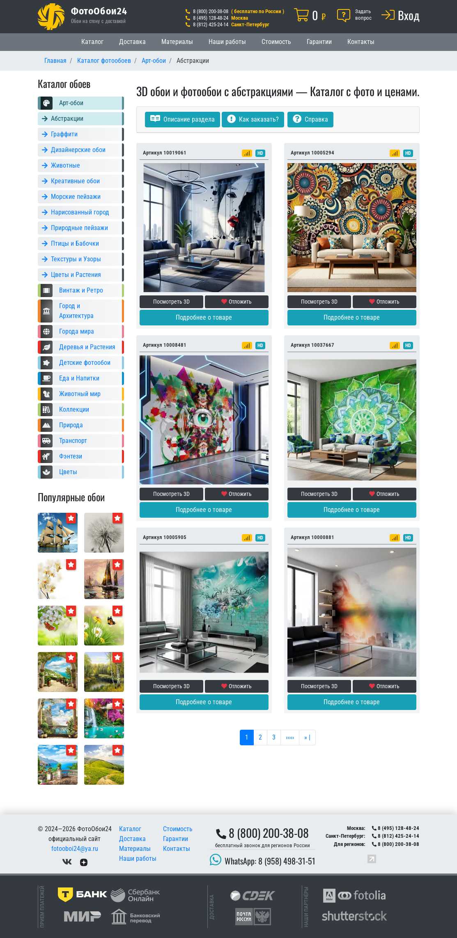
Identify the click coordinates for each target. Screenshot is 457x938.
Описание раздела (182, 119)
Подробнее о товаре (204, 317)
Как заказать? (253, 119)
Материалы (177, 42)
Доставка (132, 42)
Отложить (236, 301)
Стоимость (276, 42)
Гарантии (319, 42)
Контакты (360, 42)
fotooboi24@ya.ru (74, 849)
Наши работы (227, 42)
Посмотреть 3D (171, 301)
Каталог (92, 42)
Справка (310, 119)
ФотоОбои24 (99, 10)
